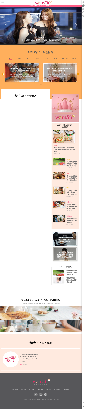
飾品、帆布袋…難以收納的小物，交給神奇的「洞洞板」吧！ (59, 70)
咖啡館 (65, 236)
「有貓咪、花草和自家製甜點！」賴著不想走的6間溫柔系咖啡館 (65, 240)
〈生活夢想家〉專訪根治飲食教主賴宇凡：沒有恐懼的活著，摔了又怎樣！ (65, 255)
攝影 (37, 58)
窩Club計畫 (57, 389)
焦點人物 (65, 251)
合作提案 (40, 389)
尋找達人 (23, 389)
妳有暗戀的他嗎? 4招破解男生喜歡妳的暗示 (71, 220)
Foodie (55, 145)
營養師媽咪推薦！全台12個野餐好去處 (71, 280)
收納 (67, 187)
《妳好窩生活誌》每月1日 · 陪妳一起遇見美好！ (41, 302)
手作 (19, 58)
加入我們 (31, 389)
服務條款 (48, 389)
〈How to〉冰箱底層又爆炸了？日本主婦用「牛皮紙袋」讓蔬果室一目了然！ (71, 192)
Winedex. (34, 399)
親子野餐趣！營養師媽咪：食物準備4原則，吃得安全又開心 (71, 164)
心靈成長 (69, 202)
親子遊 (68, 159)
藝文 (28, 58)
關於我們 (15, 389)
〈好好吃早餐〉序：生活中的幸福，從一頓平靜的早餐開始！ (22, 70)
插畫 (46, 58)
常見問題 (66, 389)
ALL (10, 58)
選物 (55, 58)
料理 (67, 173)
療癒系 (74, 58)
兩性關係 (69, 216)
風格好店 (65, 58)
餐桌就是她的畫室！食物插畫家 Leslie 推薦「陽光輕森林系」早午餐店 (64, 149)
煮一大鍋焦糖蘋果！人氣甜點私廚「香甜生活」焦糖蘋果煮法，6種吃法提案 (71, 178)
